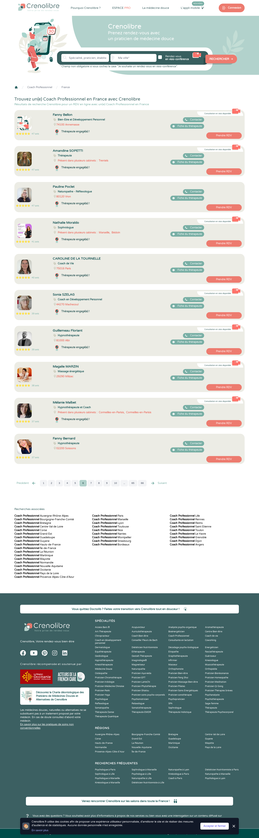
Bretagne (32, 523)
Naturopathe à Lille (142, 778)
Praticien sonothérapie (180, 695)
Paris (107, 515)
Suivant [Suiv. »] (159, 483)
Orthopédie (211, 669)
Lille (185, 515)
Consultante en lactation (180, 640)
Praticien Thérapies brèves (219, 690)
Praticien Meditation (215, 682)
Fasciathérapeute (214, 651)
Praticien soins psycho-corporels (148, 695)
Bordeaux (111, 544)
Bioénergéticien (176, 631)
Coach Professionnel (39, 87)
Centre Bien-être (213, 631)
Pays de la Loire (36, 573)
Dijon (186, 541)
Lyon (108, 523)
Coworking (210, 640)
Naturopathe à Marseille (217, 774)
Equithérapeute (103, 651)
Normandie (33, 562)
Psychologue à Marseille (107, 778)
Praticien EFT (138, 677)
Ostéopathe (101, 673)
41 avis (35, 241)
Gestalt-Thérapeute (142, 656)
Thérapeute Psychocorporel (219, 712)
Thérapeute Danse (104, 712)
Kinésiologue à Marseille (107, 782)
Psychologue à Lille (141, 774)
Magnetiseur (138, 664)
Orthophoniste (175, 669)
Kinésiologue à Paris (178, 774)
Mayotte (32, 559)
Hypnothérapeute (104, 660)
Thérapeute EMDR (141, 712)
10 (115, 483)
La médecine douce (155, 8)
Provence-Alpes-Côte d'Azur (44, 577)
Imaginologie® (139, 660)
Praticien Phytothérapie (144, 686)
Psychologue (101, 699)
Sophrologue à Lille (105, 774)
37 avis (35, 421)
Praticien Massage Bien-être (183, 682)
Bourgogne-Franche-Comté (44, 519)
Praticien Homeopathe (216, 677)
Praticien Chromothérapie (108, 677)
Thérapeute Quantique (107, 716)
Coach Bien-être (140, 636)
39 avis (35, 313)
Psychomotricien (140, 699)
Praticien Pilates (176, 686)
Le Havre (188, 533)
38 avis (35, 385)
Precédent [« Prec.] (26, 483)
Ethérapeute (138, 651)
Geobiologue (101, 656)
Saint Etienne (190, 526)
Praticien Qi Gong (214, 686)
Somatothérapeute (141, 708)
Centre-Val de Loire (38, 526)
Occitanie (32, 569)
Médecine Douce (103, 669)
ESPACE (121, 8)
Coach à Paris (175, 778)
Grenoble (188, 537)
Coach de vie (211, 636)
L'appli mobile (192, 8)
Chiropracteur (102, 636)
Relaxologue (138, 703)
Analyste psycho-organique (182, 627)
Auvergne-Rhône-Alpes (41, 515)
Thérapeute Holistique (179, 712)
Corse (30, 530)
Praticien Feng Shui (178, 677)
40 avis (35, 277)
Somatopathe (102, 708)
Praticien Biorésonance (217, 673)
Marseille (110, 519)
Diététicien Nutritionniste (145, 647)
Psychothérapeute (214, 699)
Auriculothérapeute (142, 631)
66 (142, 483)
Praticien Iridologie (104, 682)
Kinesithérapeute (104, 664)
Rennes (187, 519)
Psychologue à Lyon (215, 778)
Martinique (33, 555)
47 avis (35, 134)
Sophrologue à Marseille (144, 769)
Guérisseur (210, 656)
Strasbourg (111, 541)
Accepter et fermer (214, 826)
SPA (170, 703)
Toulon (187, 530)
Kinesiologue (211, 660)
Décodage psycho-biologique (183, 647)
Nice (107, 530)
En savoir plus (40, 830)
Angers (187, 544)
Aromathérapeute (214, 627)
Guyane (31, 541)
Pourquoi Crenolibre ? (86, 8)
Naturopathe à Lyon (178, 769)
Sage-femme (212, 703)
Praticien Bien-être (178, 673)
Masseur (172, 664)
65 (132, 483)
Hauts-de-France (37, 544)
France (66, 87)
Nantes (109, 533)
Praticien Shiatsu (140, 690)
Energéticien (211, 647)
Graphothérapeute (178, 656)
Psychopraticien (176, 699)
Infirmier (172, 660)
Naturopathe (138, 669)
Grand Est (33, 533)
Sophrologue (174, 708)
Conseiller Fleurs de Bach (144, 640)
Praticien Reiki (102, 690)
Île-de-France (35, 548)
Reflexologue (102, 703)
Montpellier (111, 537)
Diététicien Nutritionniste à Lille (148, 782)
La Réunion (34, 551)
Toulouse (110, 526)
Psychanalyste (212, 695)
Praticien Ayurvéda (141, 673)
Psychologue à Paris (105, 769)
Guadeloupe (34, 537)
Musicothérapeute (214, 664)
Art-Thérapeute (103, 631)
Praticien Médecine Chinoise (109, 686)
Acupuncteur (138, 627)
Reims (186, 523)
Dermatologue (102, 647)
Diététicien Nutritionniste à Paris (222, 769)
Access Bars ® (102, 627)
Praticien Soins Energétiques (183, 690)
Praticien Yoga (102, 695)
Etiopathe (173, 651)
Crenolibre (27, 641)
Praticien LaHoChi (141, 682)
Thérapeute (211, 708)
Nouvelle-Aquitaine (38, 566)
